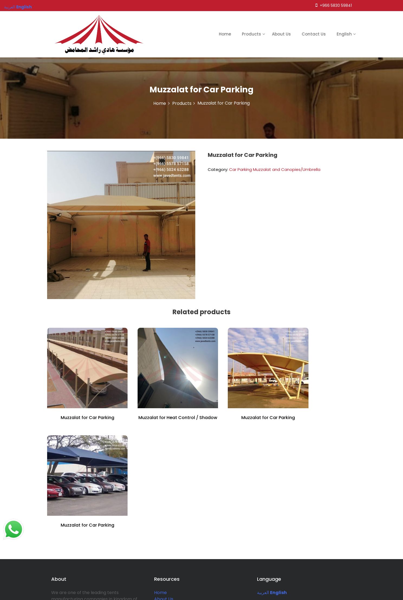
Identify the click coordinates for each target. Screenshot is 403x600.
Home (225, 34)
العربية (263, 479)
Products (251, 34)
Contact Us (314, 34)
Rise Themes (386, 592)
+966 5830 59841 (334, 5)
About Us (281, 34)
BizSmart (339, 592)
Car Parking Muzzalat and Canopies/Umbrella (274, 169)
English (344, 34)
